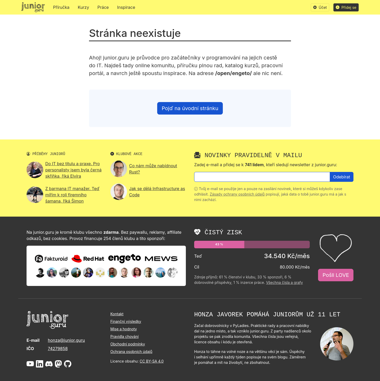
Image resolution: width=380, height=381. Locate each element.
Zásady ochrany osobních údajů (237, 194)
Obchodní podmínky (127, 344)
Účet (320, 7)
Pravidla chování (124, 336)
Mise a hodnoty (123, 329)
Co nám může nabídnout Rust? (153, 169)
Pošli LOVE (335, 275)
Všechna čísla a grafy (284, 282)
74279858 (58, 348)
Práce (103, 7)
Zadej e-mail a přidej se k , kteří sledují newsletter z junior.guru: (265, 164)
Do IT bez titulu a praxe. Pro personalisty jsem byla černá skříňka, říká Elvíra (73, 170)
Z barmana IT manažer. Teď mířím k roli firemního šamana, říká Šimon (72, 195)
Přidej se (346, 7)
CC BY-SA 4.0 (152, 361)
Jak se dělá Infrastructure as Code (157, 191)
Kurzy (83, 7)
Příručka (61, 7)
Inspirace (126, 7)
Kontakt (116, 314)
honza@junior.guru (66, 340)
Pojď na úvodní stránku (190, 108)
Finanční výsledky (125, 321)
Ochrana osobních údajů (131, 351)
